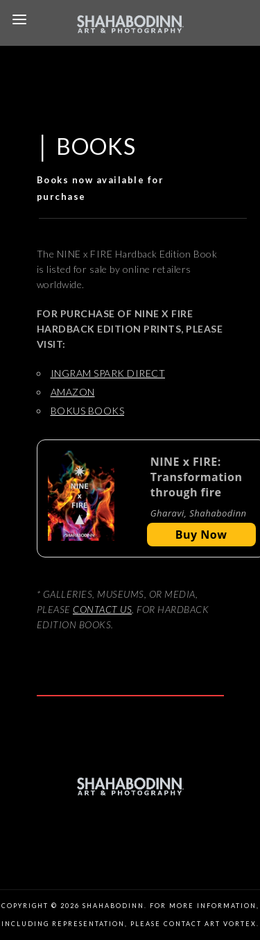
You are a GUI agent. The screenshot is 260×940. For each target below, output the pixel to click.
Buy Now (201, 534)
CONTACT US (102, 609)
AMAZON (73, 392)
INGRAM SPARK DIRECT (108, 373)
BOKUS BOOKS (88, 411)
